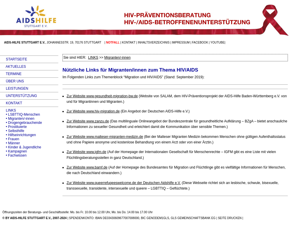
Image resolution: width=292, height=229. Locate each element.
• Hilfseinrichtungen (18, 135)
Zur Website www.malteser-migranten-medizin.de (105, 137)
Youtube (218, 42)
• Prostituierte (13, 127)
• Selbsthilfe (12, 131)
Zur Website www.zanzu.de (88, 121)
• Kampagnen (13, 151)
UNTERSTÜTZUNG (18, 96)
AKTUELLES (13, 67)
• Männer (10, 143)
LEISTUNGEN (14, 88)
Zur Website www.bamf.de (87, 167)
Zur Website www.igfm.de (86, 152)
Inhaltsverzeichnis (154, 42)
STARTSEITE (13, 59)
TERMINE (11, 74)
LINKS (8, 110)
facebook (200, 42)
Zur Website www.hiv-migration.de (93, 111)
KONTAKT (11, 103)
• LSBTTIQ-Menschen (20, 114)
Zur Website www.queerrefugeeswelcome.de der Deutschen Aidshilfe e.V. (124, 183)
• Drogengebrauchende (21, 123)
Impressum (181, 42)
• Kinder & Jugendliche (20, 147)
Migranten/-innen (117, 57)
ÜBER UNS (12, 81)
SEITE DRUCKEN (229, 218)
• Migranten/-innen (17, 119)
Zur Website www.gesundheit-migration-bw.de (102, 96)
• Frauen (9, 139)
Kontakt (128, 42)
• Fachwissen (13, 155)
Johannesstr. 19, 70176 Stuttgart (74, 42)
